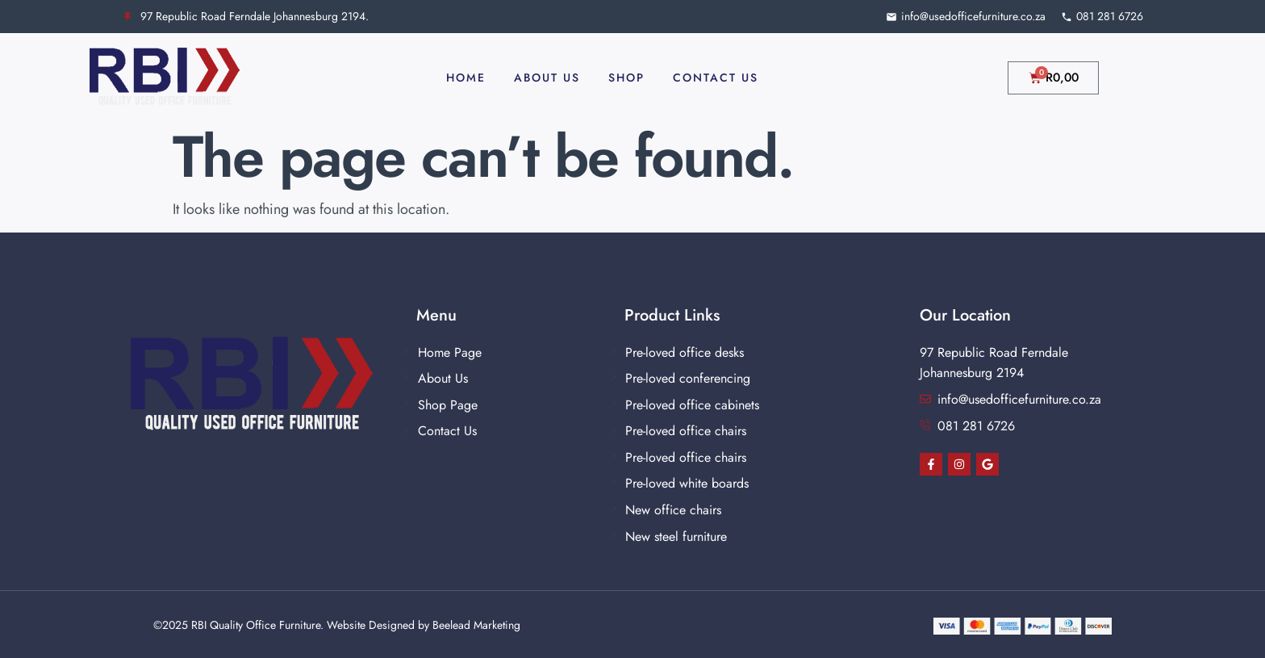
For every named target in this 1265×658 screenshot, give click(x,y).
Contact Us (715, 77)
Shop (626, 77)
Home (466, 77)
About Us (547, 77)
